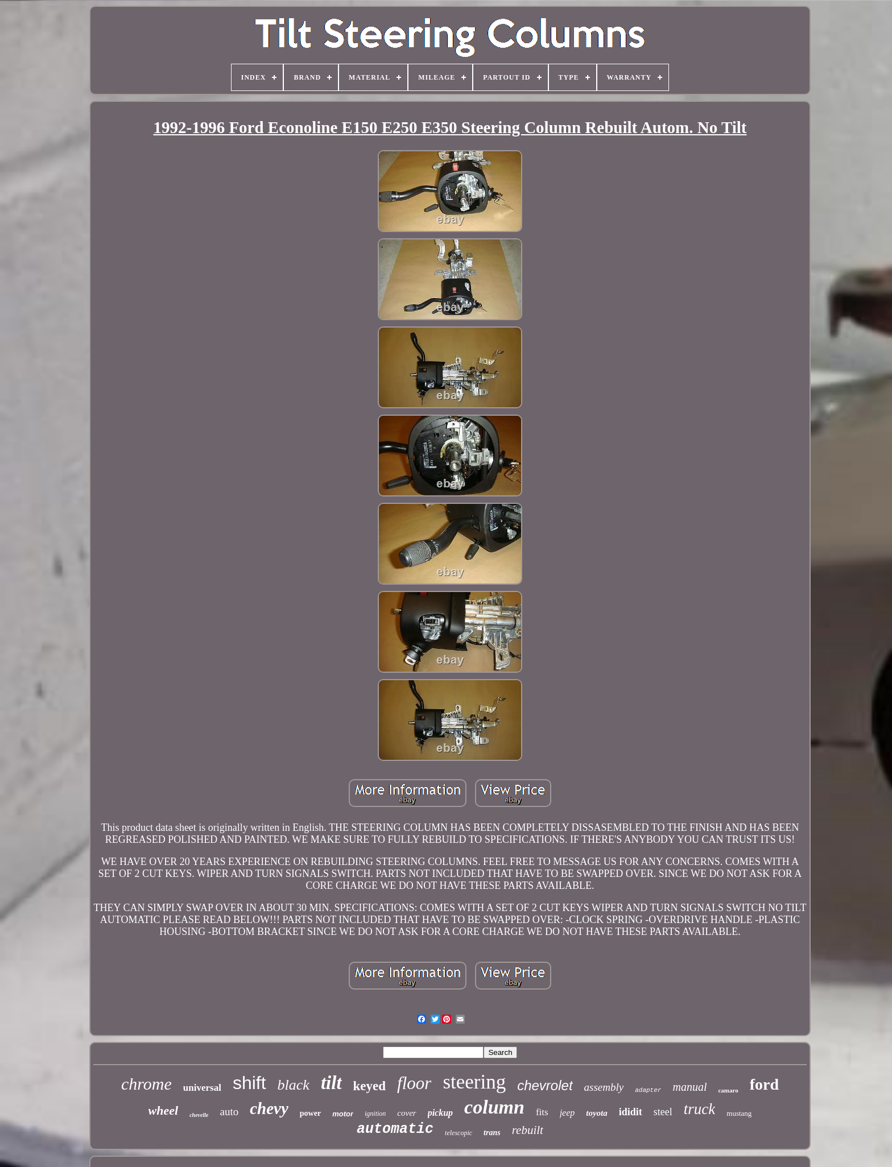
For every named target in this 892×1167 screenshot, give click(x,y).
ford (764, 1084)
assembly (604, 1087)
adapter (648, 1090)
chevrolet (544, 1085)
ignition (375, 1114)
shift (249, 1083)
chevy (269, 1108)
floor (414, 1083)
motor (342, 1114)
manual (689, 1087)
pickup (440, 1113)
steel (663, 1112)
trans (492, 1132)
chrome (146, 1083)
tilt (331, 1083)
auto (229, 1112)
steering (474, 1082)
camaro (728, 1090)
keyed (369, 1086)
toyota (597, 1113)
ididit (630, 1112)
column (494, 1107)
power (310, 1113)
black (293, 1085)
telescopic (458, 1133)
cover (406, 1113)
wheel (163, 1110)
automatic (395, 1129)
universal (202, 1087)
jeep (567, 1113)
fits (542, 1112)
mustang (738, 1113)
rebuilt (527, 1130)
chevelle (198, 1115)
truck (699, 1109)
